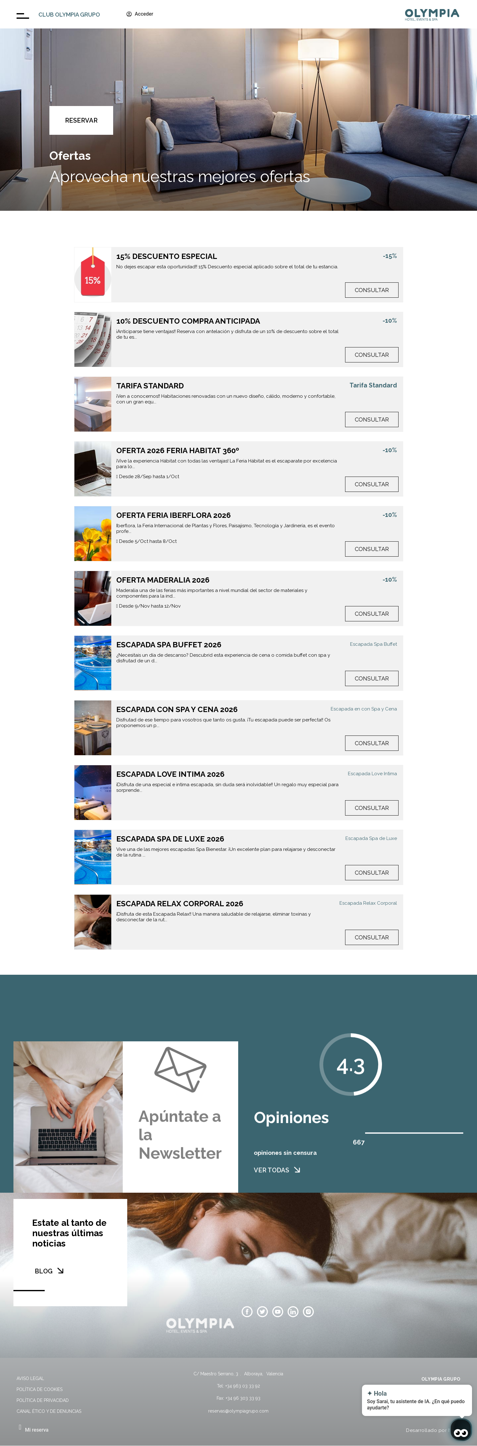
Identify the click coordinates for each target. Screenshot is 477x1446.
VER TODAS (271, 1186)
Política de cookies (40, 1389)
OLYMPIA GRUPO (440, 1379)
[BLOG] (60, 1270)
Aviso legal (30, 1378)
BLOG (44, 1271)
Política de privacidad (43, 1400)
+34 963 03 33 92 (242, 1385)
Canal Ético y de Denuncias (49, 1411)
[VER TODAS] (297, 1186)
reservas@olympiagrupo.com (238, 1410)
